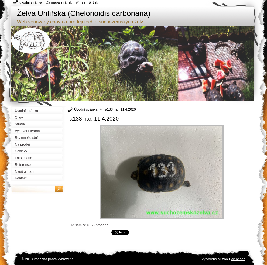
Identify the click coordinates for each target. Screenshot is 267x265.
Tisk (95, 2)
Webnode (238, 259)
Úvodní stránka (85, 109)
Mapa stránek (61, 2)
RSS (83, 2)
